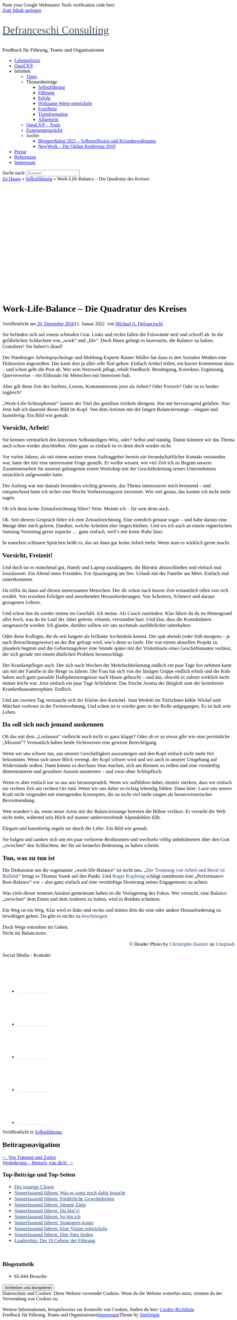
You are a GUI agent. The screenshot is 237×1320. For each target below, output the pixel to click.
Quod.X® (23, 65)
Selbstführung (51, 87)
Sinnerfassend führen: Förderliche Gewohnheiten (64, 1199)
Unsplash (225, 944)
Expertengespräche (44, 130)
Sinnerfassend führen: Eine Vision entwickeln (60, 1228)
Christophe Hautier (188, 944)
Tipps (31, 76)
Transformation (53, 114)
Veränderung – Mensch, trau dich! (37, 1162)
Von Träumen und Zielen (29, 1157)
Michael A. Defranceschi (139, 323)
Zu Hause (11, 178)
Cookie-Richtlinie (177, 1309)
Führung (46, 92)
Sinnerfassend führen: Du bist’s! (47, 1211)
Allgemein (48, 119)
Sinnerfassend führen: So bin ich (47, 1216)
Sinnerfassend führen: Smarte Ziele (50, 1205)
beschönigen (94, 916)
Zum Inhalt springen (21, 10)
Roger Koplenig (128, 876)
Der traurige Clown (34, 1187)
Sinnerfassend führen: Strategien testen (54, 1222)
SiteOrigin (149, 1314)
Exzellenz (47, 108)
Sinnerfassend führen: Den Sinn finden (53, 1234)
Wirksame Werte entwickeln (65, 103)
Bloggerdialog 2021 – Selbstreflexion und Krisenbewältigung (97, 140)
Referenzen (25, 157)
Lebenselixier (27, 60)
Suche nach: (14, 172)
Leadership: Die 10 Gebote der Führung (54, 1240)
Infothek (22, 71)
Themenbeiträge (41, 81)
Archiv (32, 135)
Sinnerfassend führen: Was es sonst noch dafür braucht (69, 1193)
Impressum (24, 162)
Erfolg (44, 98)
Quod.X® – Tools (43, 124)
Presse (20, 151)
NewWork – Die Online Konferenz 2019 (77, 146)
